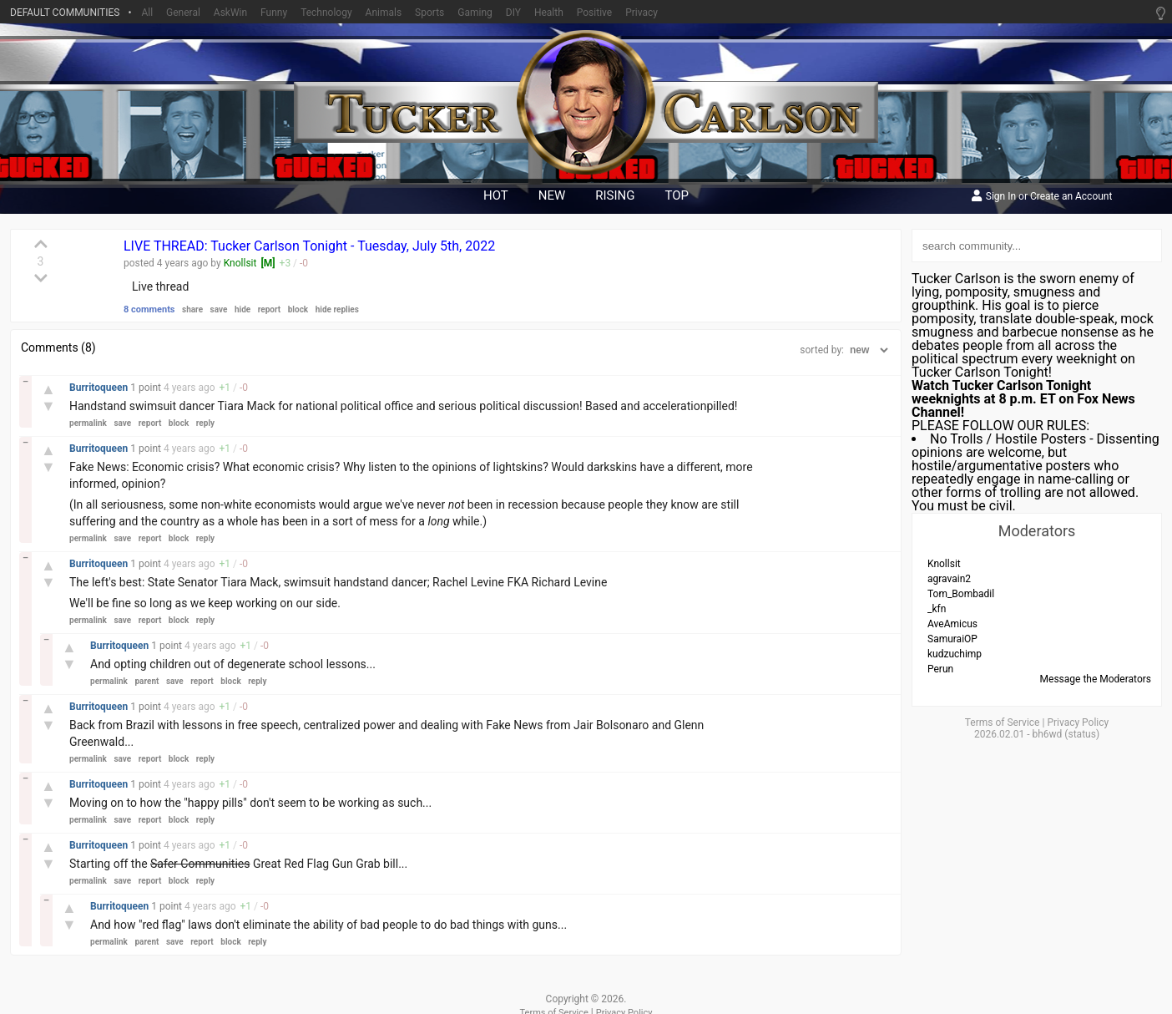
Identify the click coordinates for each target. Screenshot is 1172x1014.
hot (495, 195)
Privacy (641, 12)
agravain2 (949, 579)
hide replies (337, 309)
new (552, 195)
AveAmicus (952, 624)
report (269, 309)
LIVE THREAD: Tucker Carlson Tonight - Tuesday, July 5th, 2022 (309, 246)
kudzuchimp (954, 654)
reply (205, 423)
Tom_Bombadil (960, 594)
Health (548, 12)
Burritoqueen (99, 387)
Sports (429, 12)
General (183, 12)
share (192, 309)
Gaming (475, 12)
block (298, 309)
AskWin (230, 12)
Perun (940, 669)
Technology (326, 12)
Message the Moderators (1095, 679)
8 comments (149, 309)
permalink (88, 423)
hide (242, 309)
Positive (594, 12)
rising (614, 195)
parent (146, 681)
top (677, 195)
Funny (273, 12)
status (1081, 734)
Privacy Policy (1078, 722)
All (147, 12)
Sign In (1001, 197)
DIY (513, 12)
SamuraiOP (952, 639)
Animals (384, 12)
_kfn (936, 609)
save (219, 309)
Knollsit (240, 263)
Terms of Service (1002, 722)
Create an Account (1071, 197)
